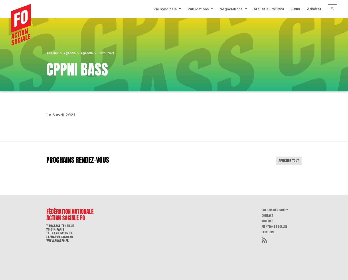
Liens (295, 9)
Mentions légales (275, 226)
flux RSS (268, 232)
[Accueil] (21, 24)
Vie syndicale (165, 9)
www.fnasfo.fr (57, 240)
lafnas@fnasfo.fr (59, 237)
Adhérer (314, 9)
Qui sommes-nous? (275, 210)
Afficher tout (289, 161)
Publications (198, 9)
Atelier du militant (268, 9)
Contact (267, 215)
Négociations (231, 9)
